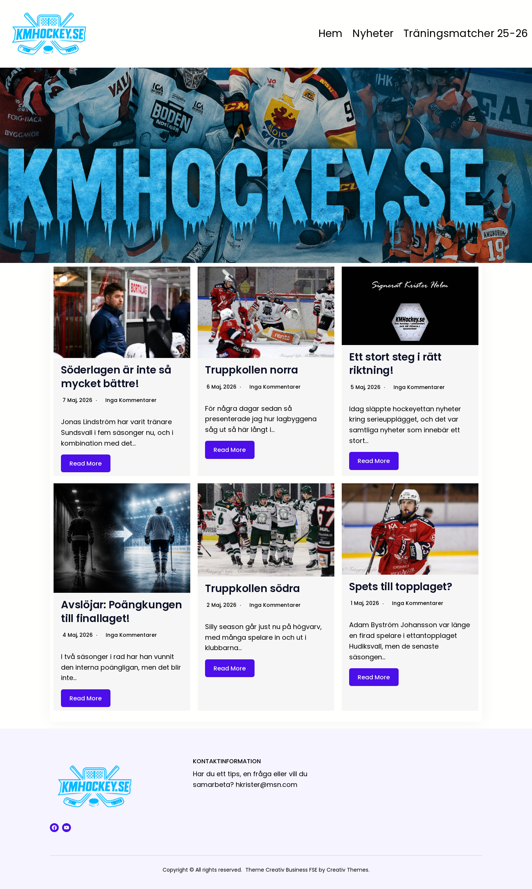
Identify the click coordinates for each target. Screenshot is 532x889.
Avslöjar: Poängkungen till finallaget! (121, 611)
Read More (85, 463)
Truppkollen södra (252, 588)
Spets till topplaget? (400, 586)
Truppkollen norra (251, 370)
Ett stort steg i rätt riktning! (395, 364)
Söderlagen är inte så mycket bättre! (116, 377)
